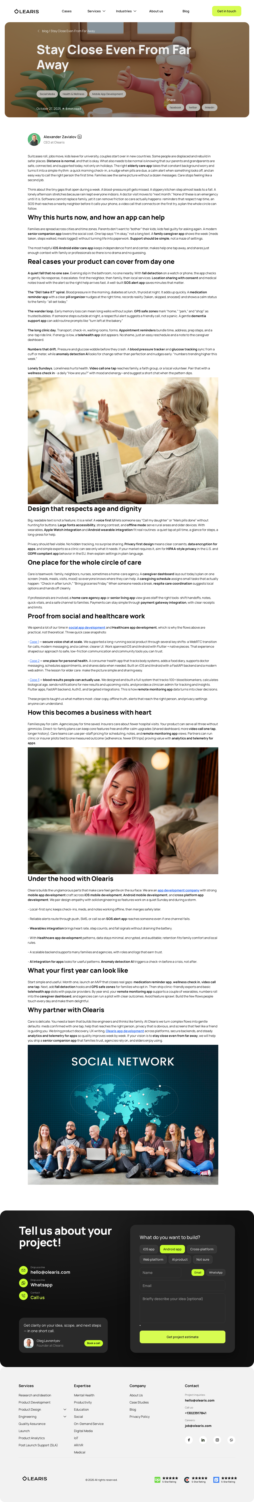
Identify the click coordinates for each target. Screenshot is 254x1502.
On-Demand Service (89, 1424)
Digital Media (83, 1431)
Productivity (83, 1402)
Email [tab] (197, 1272)
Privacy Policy (140, 1417)
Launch (24, 1431)
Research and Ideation (35, 1395)
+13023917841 (195, 1413)
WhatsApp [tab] (215, 1272)
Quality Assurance (32, 1424)
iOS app (149, 1249)
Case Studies (139, 1402)
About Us (136, 1395)
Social (78, 1417)
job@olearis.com (198, 1426)
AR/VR (78, 1445)
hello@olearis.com (200, 1400)
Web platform (153, 1259)
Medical (79, 1452)
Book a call (93, 1343)
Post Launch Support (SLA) (38, 1445)
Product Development (34, 1402)
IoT (76, 1438)
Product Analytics (32, 1438)
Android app (172, 1249)
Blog (133, 1409)
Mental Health (84, 1395)
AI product (180, 1259)
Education (81, 1409)
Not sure (202, 1259)
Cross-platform (202, 1249)
